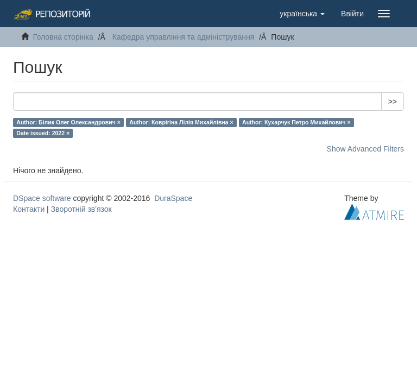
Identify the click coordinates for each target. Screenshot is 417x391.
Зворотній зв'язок (81, 209)
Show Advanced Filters (365, 148)
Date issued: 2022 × (43, 133)
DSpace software (42, 198)
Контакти (29, 209)
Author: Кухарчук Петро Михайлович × (296, 122)
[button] (302, 13)
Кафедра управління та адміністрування (183, 37)
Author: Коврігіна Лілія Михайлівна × (181, 122)
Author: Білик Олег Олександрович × (68, 122)
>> (392, 101)
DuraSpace (173, 198)
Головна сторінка (63, 37)
